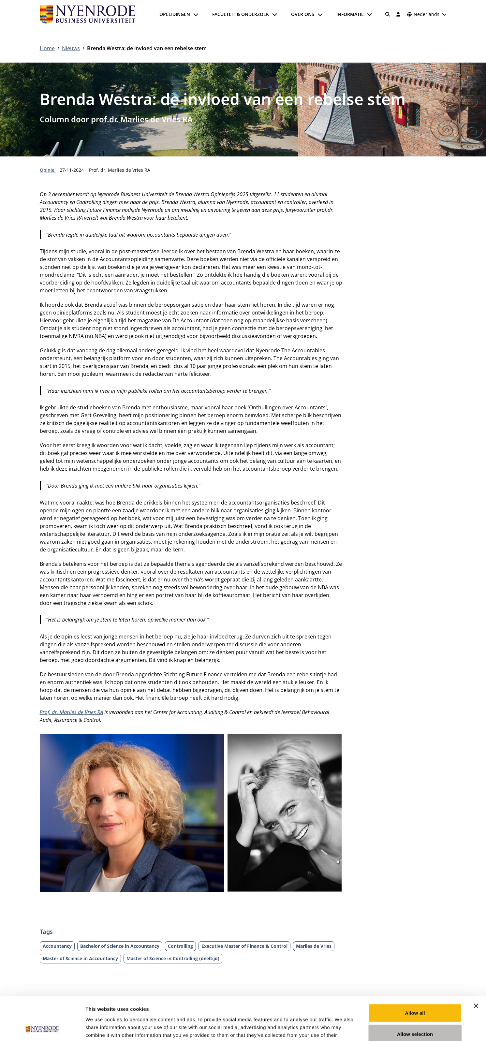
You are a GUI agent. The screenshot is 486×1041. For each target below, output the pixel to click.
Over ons (302, 14)
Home (47, 48)
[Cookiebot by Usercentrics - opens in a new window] (42, 1028)
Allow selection (415, 993)
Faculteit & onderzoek (240, 14)
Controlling (180, 946)
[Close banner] (476, 964)
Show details (342, 1028)
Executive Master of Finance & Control (244, 946)
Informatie (350, 14)
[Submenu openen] (196, 14)
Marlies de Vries (313, 946)
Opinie (48, 170)
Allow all (415, 972)
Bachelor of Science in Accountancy (119, 946)
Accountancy (57, 946)
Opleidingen (174, 14)
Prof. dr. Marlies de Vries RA (71, 712)
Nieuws (71, 48)
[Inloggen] (399, 14)
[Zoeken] (387, 14)
